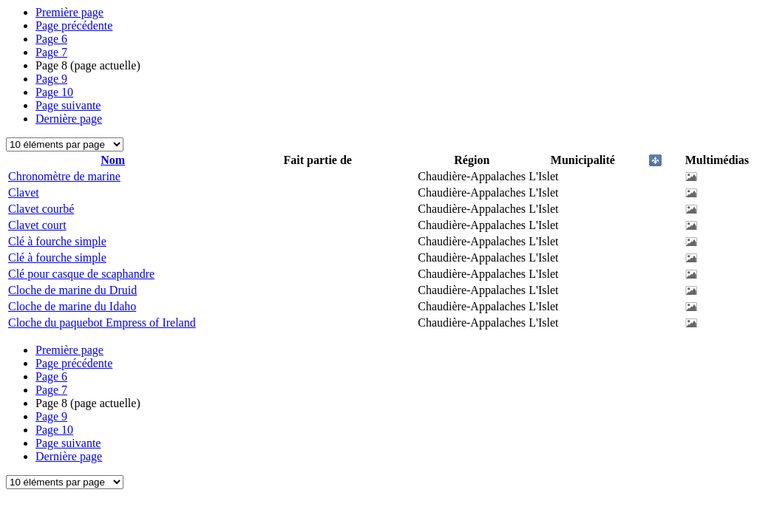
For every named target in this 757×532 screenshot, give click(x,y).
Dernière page (68, 118)
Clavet (23, 192)
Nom (113, 160)
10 (54, 92)
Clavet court (37, 225)
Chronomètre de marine (64, 176)
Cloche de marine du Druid (72, 290)
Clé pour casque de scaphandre (81, 273)
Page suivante (68, 105)
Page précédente (73, 25)
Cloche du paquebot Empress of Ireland (102, 322)
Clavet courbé (41, 208)
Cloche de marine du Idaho (72, 306)
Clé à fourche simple (57, 241)
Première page (69, 12)
